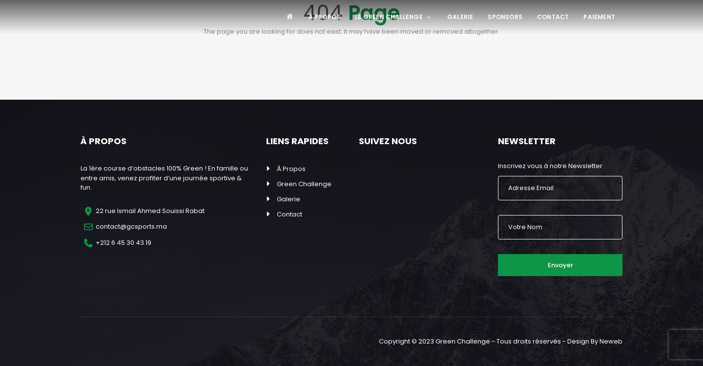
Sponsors (505, 17)
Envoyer (560, 265)
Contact (553, 17)
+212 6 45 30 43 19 (123, 242)
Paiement (599, 17)
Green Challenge (304, 184)
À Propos (325, 17)
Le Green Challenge (394, 17)
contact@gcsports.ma (131, 226)
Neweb (611, 341)
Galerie (460, 17)
